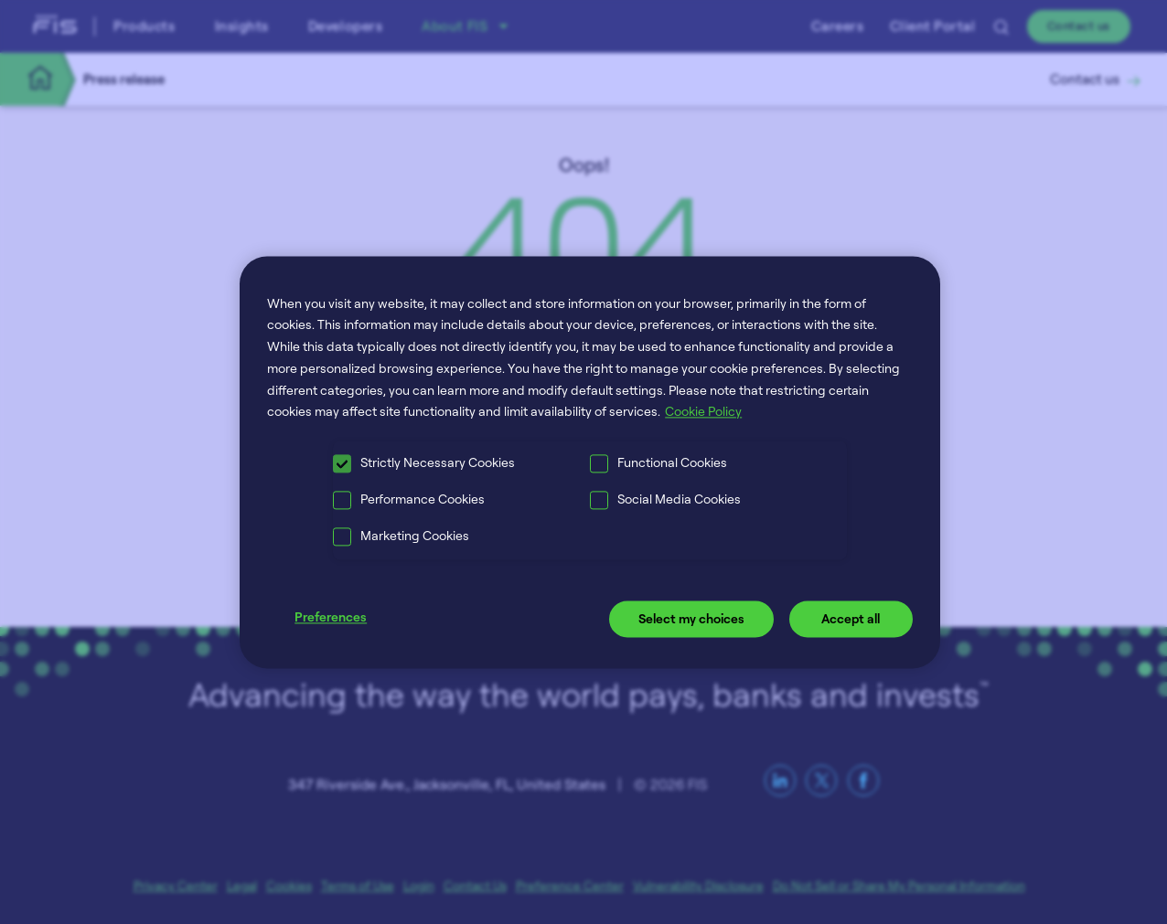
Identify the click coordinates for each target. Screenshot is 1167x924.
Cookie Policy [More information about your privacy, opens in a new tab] (703, 412)
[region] (590, 462)
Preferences (330, 617)
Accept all (850, 619)
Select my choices (691, 619)
